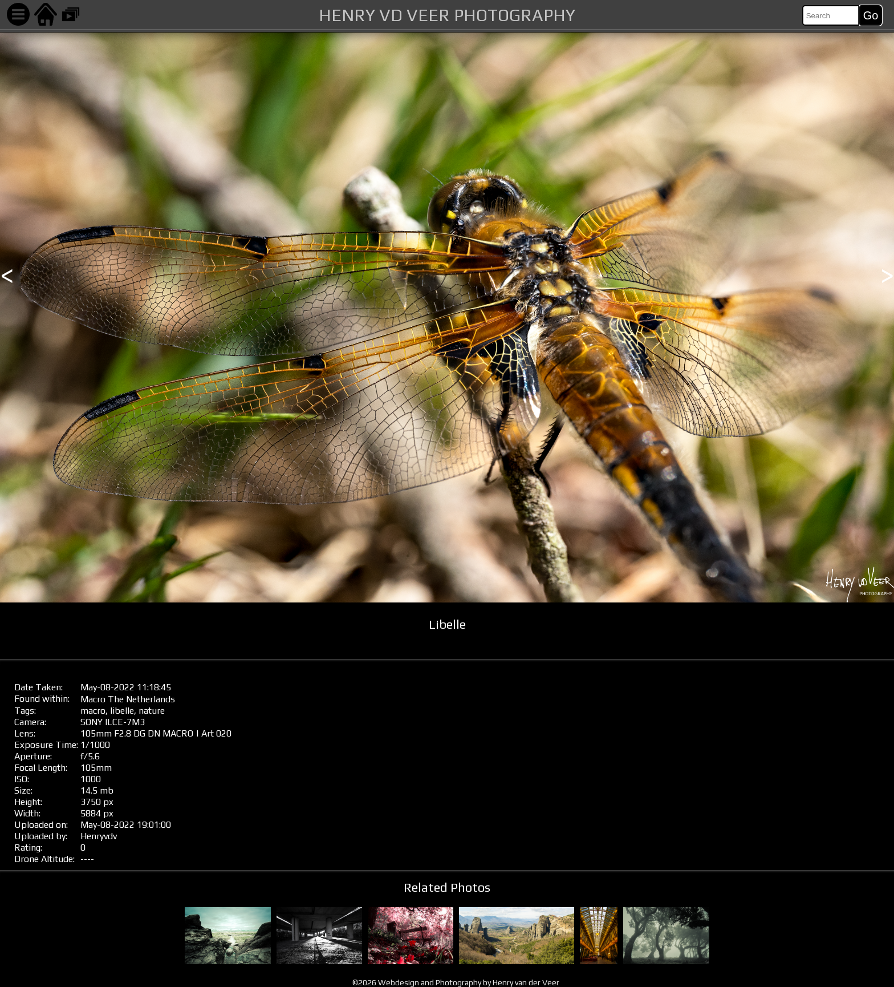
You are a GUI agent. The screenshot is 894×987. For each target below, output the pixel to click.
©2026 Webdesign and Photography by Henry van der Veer (455, 982)
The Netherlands (141, 699)
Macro (92, 699)
